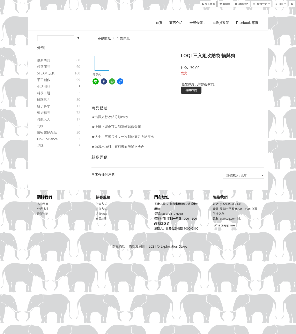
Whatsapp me (224, 225)
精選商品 (43, 66)
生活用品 (43, 86)
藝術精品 (43, 112)
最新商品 (43, 60)
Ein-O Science (47, 139)
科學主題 (43, 93)
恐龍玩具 (43, 119)
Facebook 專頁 (247, 22)
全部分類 (198, 22)
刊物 (40, 126)
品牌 (40, 145)
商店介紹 (176, 22)
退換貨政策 (221, 22)
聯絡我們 (191, 90)
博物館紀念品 (47, 132)
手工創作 (43, 80)
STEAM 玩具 (46, 73)
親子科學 (43, 106)
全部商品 (104, 38)
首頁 (159, 22)
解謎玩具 (43, 99)
